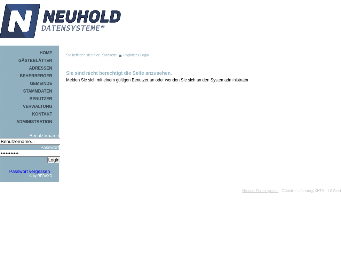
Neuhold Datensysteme (261, 191)
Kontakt (42, 114)
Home (46, 52)
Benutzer (41, 98)
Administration (34, 121)
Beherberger (36, 75)
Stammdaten (37, 91)
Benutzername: (45, 135)
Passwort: (50, 147)
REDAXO (45, 176)
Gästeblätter (35, 60)
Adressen (40, 68)
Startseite (109, 55)
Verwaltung (37, 106)
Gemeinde (41, 83)
